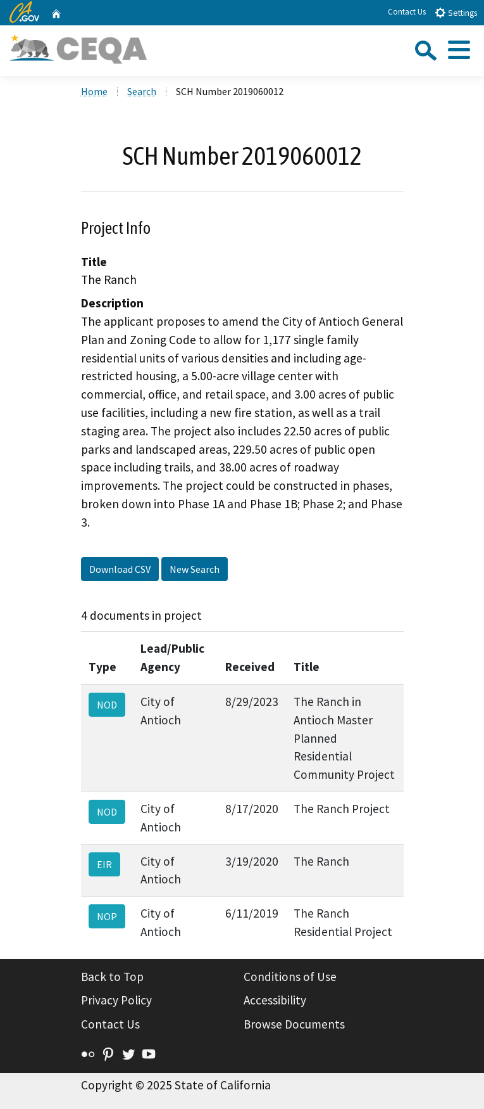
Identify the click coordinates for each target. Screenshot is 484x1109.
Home (94, 91)
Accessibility (275, 1000)
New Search (195, 569)
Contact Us (407, 11)
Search (141, 91)
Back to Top (112, 976)
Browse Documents (294, 1024)
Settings (456, 12)
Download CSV (120, 569)
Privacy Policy (116, 1000)
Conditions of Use (290, 976)
